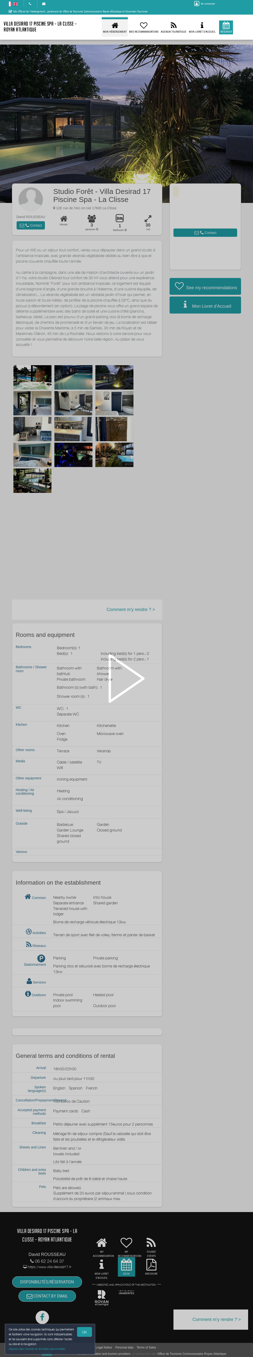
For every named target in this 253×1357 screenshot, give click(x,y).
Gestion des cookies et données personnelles (37, 1349)
